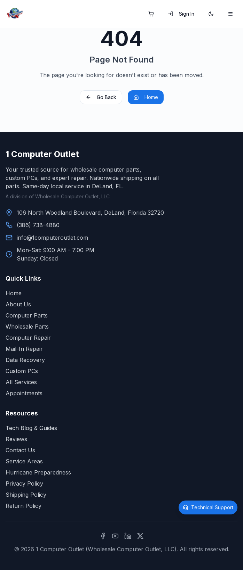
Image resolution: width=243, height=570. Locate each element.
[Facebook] (102, 535)
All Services (21, 382)
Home (145, 97)
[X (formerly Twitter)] (140, 535)
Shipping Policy (26, 494)
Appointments (24, 393)
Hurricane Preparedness (38, 472)
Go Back (101, 97)
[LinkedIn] (127, 535)
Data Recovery (25, 359)
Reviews (16, 439)
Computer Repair (28, 337)
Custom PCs (22, 370)
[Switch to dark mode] (211, 14)
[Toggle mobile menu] (230, 14)
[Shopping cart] (151, 14)
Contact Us (20, 450)
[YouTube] (115, 535)
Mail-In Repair (24, 348)
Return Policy (23, 505)
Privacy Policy (24, 483)
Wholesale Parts (27, 326)
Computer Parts (27, 315)
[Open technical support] (208, 507)
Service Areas (24, 461)
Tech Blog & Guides (31, 427)
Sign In (181, 14)
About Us (18, 304)
